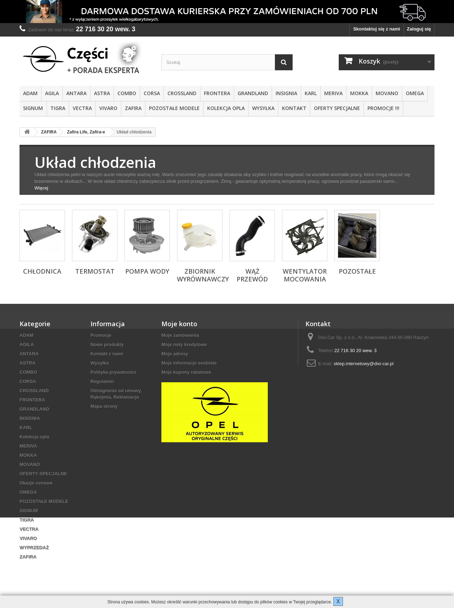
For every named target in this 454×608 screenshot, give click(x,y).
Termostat (95, 271)
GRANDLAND (253, 93)
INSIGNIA (286, 93)
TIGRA (57, 108)
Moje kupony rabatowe (186, 372)
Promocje (100, 335)
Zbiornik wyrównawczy (203, 275)
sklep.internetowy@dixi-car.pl (364, 363)
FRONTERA (217, 93)
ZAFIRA (133, 108)
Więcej (41, 188)
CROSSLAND (181, 93)
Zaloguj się (419, 29)
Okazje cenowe (36, 483)
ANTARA (76, 93)
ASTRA (102, 93)
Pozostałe (357, 271)
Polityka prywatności (113, 372)
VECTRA (82, 108)
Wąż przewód (252, 275)
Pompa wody (147, 271)
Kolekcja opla (226, 108)
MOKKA (359, 93)
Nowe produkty (107, 344)
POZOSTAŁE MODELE (174, 108)
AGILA (52, 93)
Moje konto (179, 323)
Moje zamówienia (180, 335)
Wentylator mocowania (305, 275)
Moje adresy (174, 353)
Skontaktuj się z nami (376, 29)
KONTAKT (294, 108)
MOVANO (387, 93)
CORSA (152, 93)
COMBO (126, 93)
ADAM (30, 93)
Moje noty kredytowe (184, 344)
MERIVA (333, 93)
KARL (311, 93)
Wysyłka (263, 108)
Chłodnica (42, 271)
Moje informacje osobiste (189, 363)
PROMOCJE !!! (383, 108)
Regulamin (102, 381)
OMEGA (415, 93)
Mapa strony (104, 406)
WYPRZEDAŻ (34, 547)
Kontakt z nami (106, 353)
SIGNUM (33, 108)
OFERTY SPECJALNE (337, 108)
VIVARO (108, 108)
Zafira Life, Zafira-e (86, 132)
